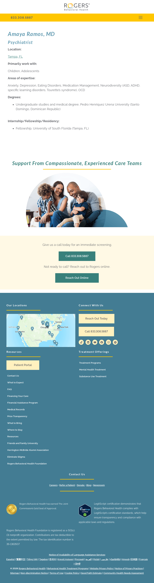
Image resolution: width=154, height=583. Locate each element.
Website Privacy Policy (102, 568)
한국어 (52, 559)
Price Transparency (17, 416)
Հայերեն (115, 559)
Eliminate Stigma (16, 457)
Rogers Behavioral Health (32, 568)
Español (10, 559)
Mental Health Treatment (92, 369)
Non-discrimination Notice (34, 573)
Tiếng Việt (32, 559)
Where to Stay (14, 430)
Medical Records (16, 409)
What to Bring (14, 423)
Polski (96, 559)
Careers (53, 485)
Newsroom (99, 485)
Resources (12, 436)
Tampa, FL (15, 56)
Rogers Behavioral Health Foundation (27, 463)
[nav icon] (140, 18)
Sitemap (14, 573)
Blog (88, 485)
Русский (79, 559)
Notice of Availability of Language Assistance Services (77, 554)
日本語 (134, 559)
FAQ (9, 389)
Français (143, 559)
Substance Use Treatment (92, 376)
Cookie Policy (72, 573)
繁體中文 (20, 559)
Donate (81, 485)
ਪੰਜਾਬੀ (77, 564)
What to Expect (15, 382)
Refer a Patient (67, 485)
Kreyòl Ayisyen (65, 559)
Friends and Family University (22, 443)
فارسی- (104, 559)
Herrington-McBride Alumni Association (28, 450)
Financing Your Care (17, 396)
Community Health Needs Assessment (124, 573)
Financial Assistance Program (22, 402)
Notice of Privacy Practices (129, 568)
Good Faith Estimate (91, 573)
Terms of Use (56, 573)
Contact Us (13, 375)
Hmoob (126, 559)
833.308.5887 (22, 17)
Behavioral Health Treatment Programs (67, 568)
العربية (88, 559)
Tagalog (43, 559)
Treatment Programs (90, 363)
